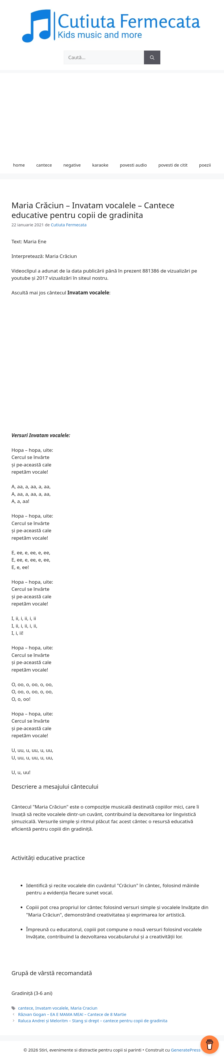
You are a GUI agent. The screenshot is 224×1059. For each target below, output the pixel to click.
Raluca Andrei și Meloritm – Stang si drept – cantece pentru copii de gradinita (92, 1020)
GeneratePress (185, 1050)
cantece (44, 165)
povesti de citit (173, 165)
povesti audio (133, 165)
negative (72, 165)
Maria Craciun (83, 1008)
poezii (205, 165)
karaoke (100, 165)
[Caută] (152, 57)
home (19, 165)
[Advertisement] (112, 113)
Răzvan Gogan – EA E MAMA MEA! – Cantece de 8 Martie (72, 1014)
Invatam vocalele (51, 1008)
